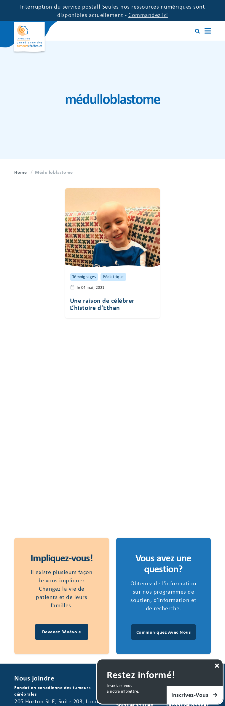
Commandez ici (148, 15)
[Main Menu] (207, 31)
